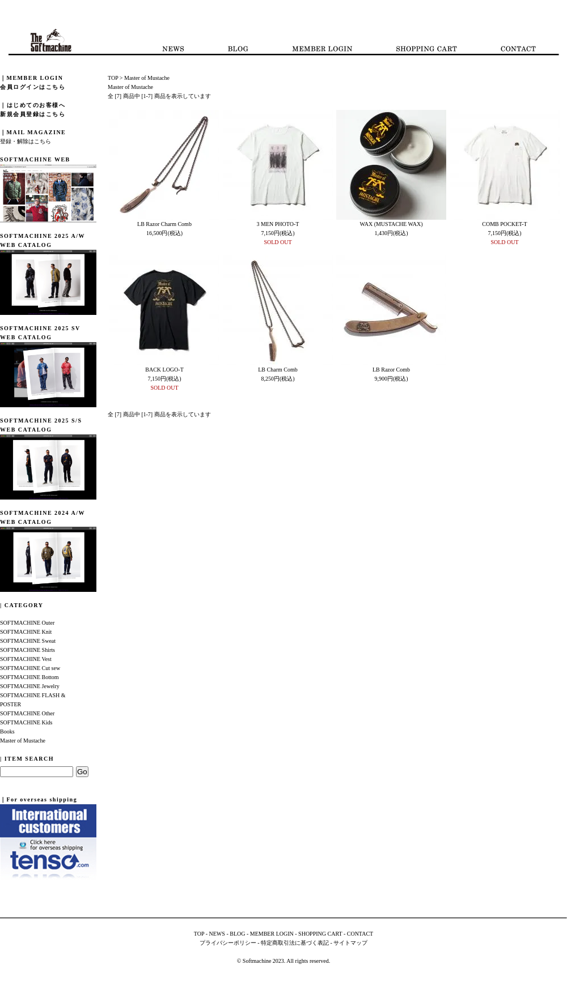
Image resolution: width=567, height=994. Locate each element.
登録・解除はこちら (25, 141)
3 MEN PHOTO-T (278, 224)
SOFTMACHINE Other (27, 713)
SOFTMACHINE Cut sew (30, 668)
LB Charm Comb (277, 369)
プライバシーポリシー (228, 943)
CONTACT (360, 934)
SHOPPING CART (320, 934)
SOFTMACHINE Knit (26, 632)
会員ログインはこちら (32, 87)
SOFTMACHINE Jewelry (30, 686)
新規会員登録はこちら (32, 114)
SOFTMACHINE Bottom (29, 677)
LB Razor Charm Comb (164, 224)
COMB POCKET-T (504, 224)
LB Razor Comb (391, 369)
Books (7, 731)
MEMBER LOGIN (272, 934)
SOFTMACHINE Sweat (28, 641)
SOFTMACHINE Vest (26, 659)
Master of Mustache (22, 740)
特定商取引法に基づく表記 (295, 943)
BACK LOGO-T (164, 369)
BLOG (237, 934)
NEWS (217, 934)
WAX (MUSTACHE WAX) (390, 224)
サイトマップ (350, 943)
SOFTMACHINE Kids (26, 722)
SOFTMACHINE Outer (27, 623)
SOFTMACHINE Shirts (27, 650)
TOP (113, 78)
